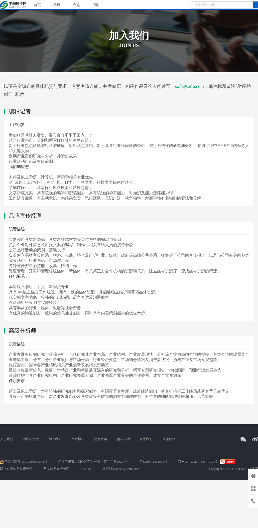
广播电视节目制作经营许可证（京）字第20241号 (93, 461)
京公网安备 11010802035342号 (23, 461)
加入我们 (55, 439)
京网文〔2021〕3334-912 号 (197, 461)
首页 (37, 5)
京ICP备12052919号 (153, 461)
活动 (95, 5)
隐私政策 (100, 439)
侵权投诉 (123, 439)
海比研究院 (31, 439)
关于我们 (6, 439)
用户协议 (77, 439)
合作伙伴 (168, 439)
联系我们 (146, 439)
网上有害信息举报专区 (16, 469)
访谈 (56, 5)
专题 (76, 5)
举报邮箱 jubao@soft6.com (120, 469)
